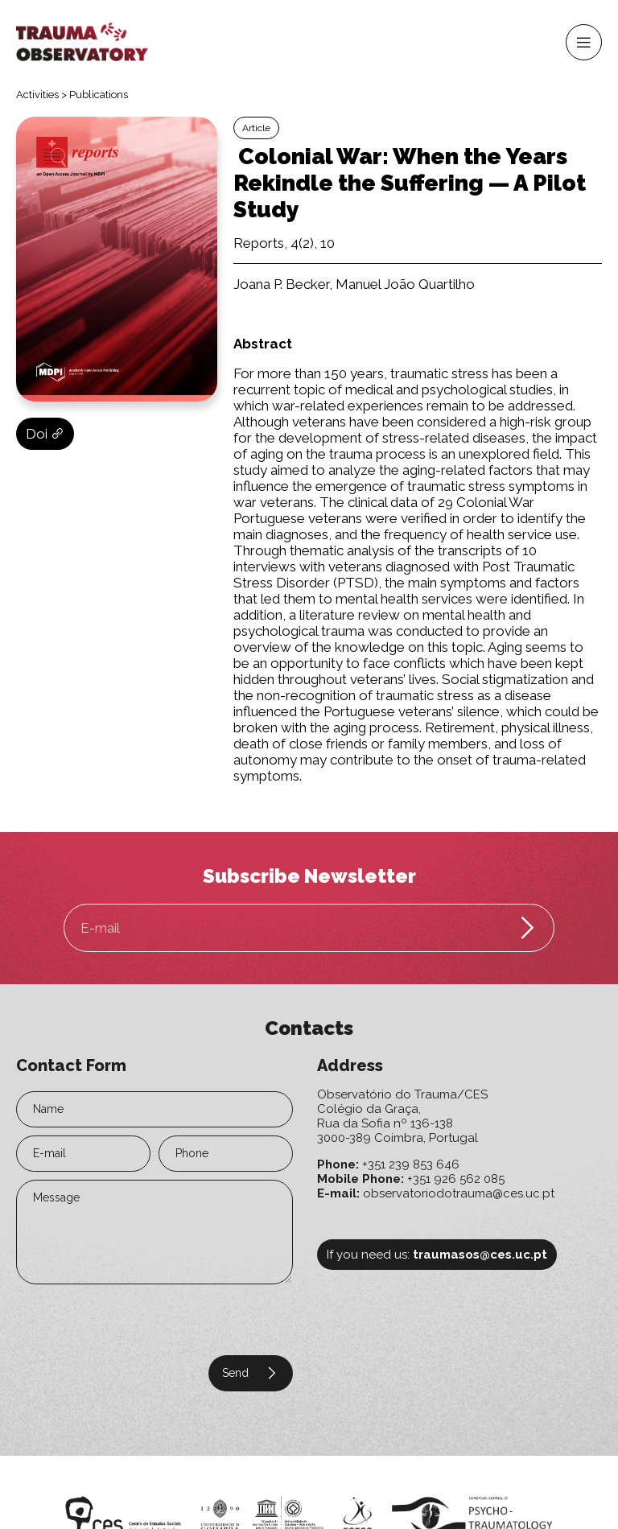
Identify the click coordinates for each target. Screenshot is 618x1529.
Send (250, 1372)
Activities (37, 95)
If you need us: (437, 1254)
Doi (45, 434)
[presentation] (114, 1317)
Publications (98, 95)
